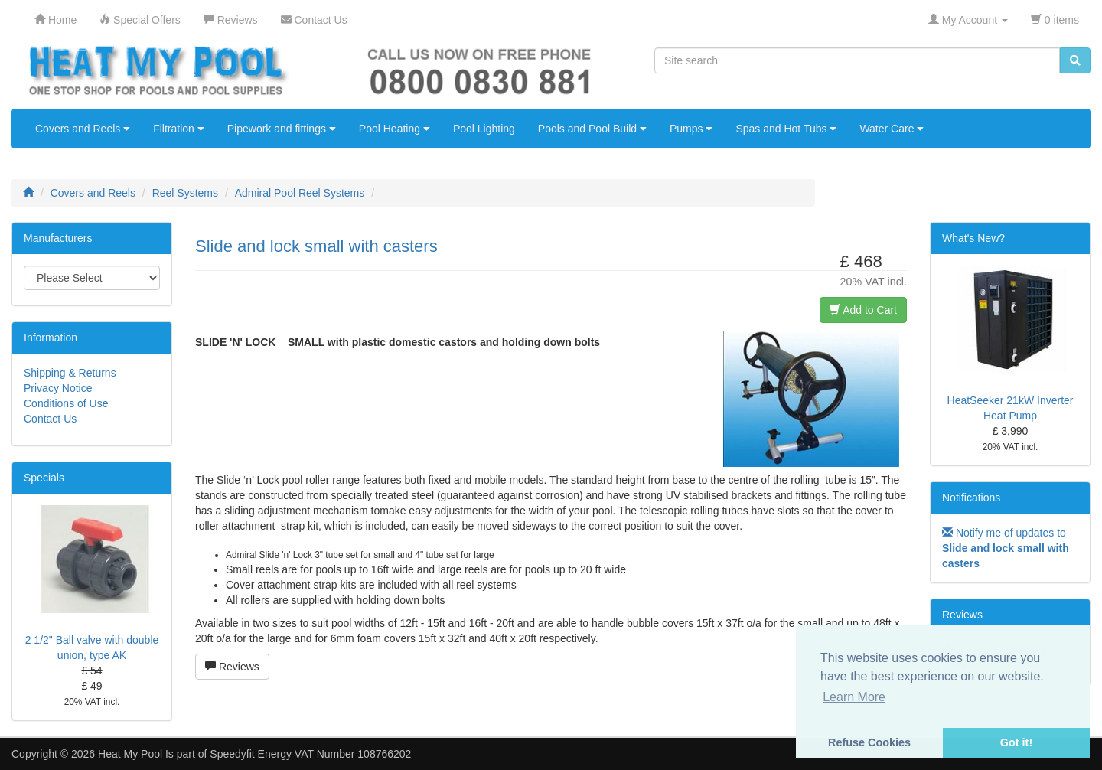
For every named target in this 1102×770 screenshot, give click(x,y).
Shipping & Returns (70, 373)
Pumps (691, 128)
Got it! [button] (1016, 742)
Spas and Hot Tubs (785, 128)
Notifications (971, 497)
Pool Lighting (484, 128)
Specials (44, 477)
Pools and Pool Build (592, 128)
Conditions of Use (66, 403)
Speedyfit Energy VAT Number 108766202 (310, 754)
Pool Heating (394, 128)
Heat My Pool (130, 754)
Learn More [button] (854, 696)
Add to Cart (863, 310)
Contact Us (50, 419)
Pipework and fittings (281, 128)
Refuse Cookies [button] (869, 742)
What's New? (973, 238)
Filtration (178, 128)
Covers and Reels (82, 128)
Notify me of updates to (1005, 548)
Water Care (891, 128)
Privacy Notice (58, 388)
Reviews (232, 667)
